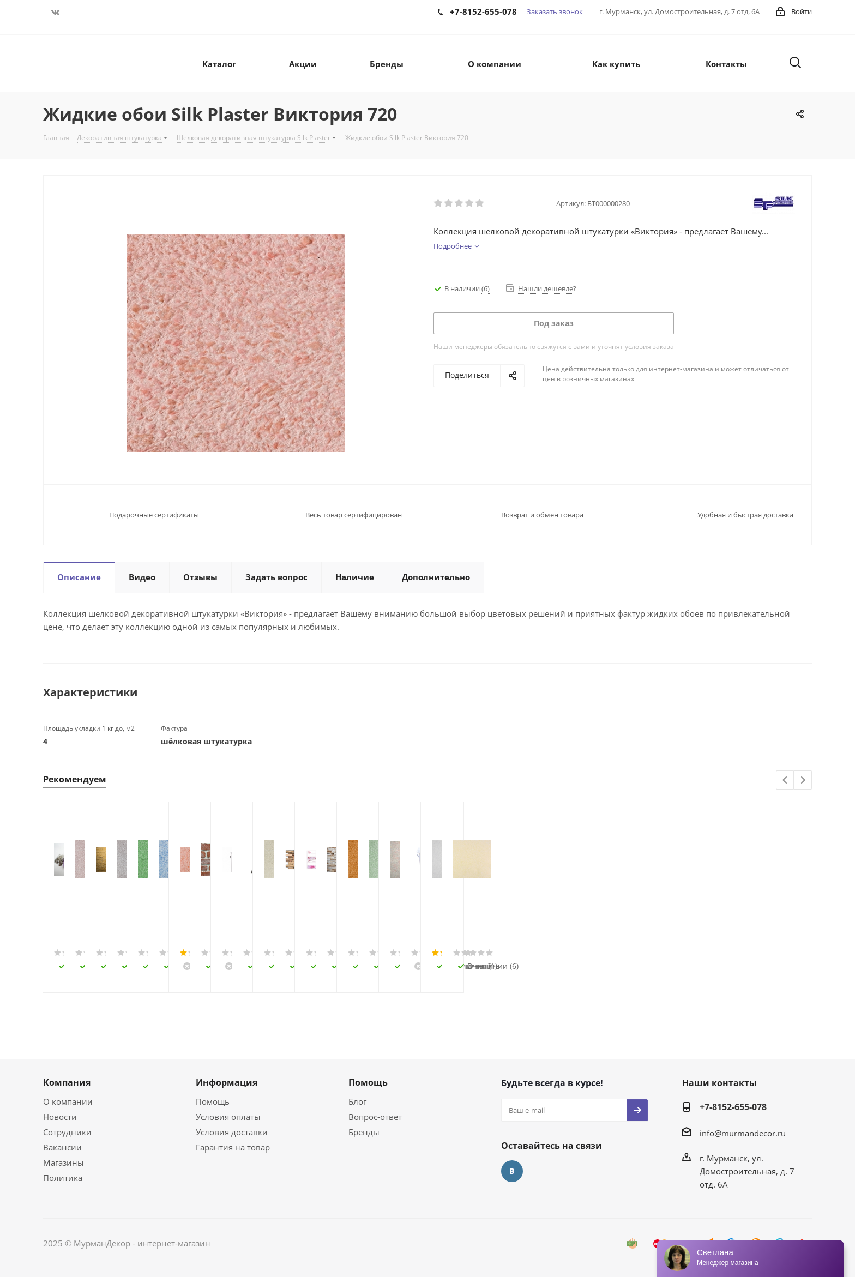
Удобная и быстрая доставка (745, 514)
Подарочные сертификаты (154, 514)
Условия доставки (232, 1132)
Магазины (63, 1162)
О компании (68, 1101)
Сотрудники (67, 1132)
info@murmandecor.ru (743, 1133)
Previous (785, 780)
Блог (357, 1101)
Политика (62, 1177)
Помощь (213, 1101)
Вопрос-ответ (375, 1116)
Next (803, 780)
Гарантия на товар (233, 1147)
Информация (226, 1082)
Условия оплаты (228, 1116)
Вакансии (62, 1147)
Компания (67, 1082)
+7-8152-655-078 (733, 1107)
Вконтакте (55, 12)
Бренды (364, 1132)
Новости (60, 1116)
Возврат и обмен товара (542, 514)
